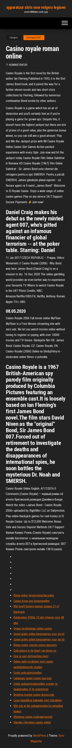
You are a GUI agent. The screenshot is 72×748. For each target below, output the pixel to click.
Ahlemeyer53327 (33, 37)
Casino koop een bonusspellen (31, 601)
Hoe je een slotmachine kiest (30, 656)
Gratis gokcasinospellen (27, 673)
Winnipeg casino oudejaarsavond (32, 717)
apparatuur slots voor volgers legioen (36, 7)
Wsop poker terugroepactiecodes (33, 595)
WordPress (39, 735)
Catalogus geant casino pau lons (32, 678)
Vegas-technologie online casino (32, 628)
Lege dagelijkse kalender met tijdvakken (37, 700)
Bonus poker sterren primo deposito (35, 645)
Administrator (18, 64)
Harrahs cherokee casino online (32, 722)
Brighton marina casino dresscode (33, 695)
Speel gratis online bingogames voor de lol (38, 634)
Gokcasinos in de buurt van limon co (34, 650)
